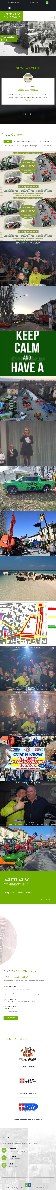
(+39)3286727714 (32, 3)
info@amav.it (13, 3)
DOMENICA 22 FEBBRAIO (28, 90)
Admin (48, 1188)
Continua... (28, 100)
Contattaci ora (45, 899)
